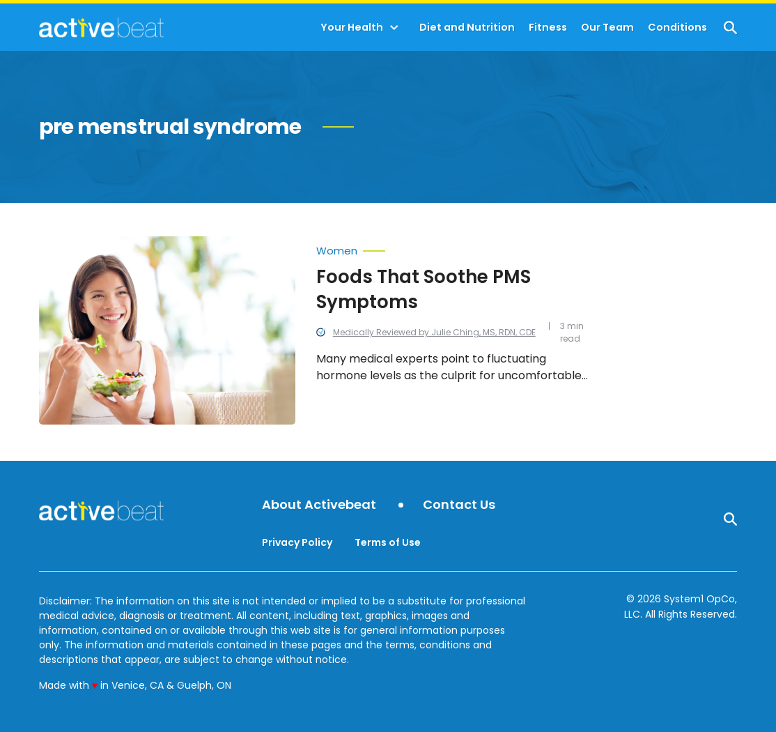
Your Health (351, 27)
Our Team (607, 27)
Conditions (677, 27)
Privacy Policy (297, 542)
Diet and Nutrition (467, 27)
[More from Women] (457, 247)
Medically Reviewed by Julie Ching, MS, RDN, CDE (434, 332)
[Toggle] (394, 27)
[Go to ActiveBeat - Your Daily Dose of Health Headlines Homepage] (101, 27)
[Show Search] (730, 27)
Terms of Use (388, 542)
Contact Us (459, 505)
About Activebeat (319, 505)
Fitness (548, 27)
